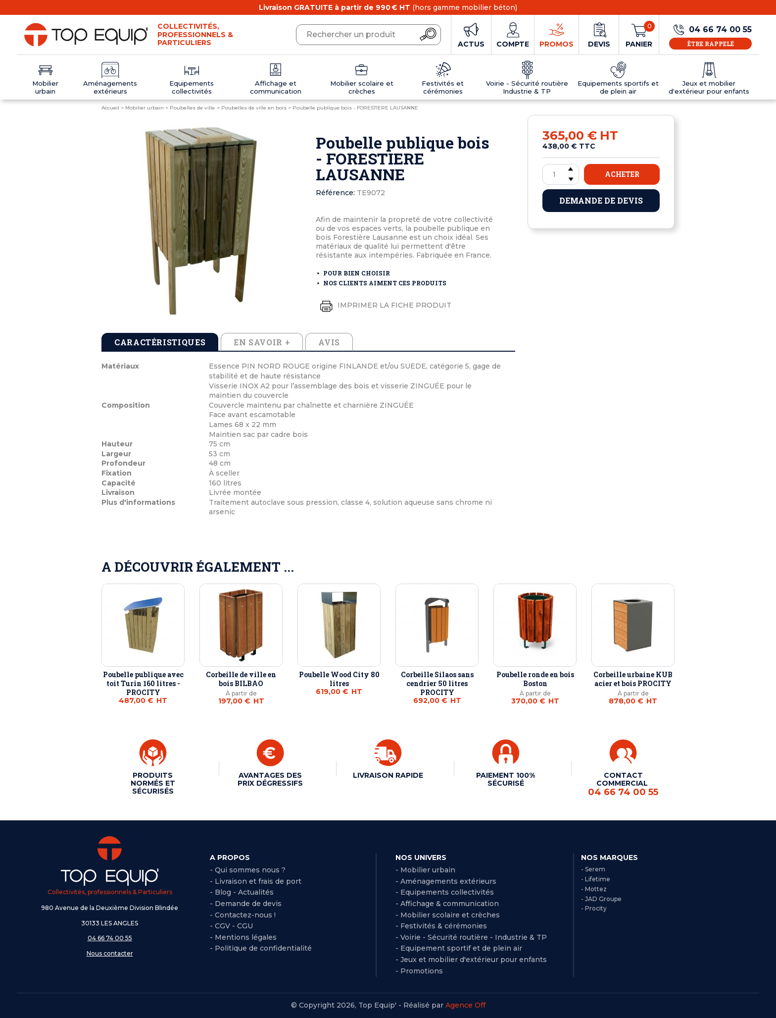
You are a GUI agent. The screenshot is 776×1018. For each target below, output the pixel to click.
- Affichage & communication (447, 903)
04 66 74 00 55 (110, 938)
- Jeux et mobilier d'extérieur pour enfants (471, 959)
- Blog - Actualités (242, 892)
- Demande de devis (246, 903)
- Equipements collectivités (444, 892)
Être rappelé (710, 44)
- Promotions (419, 970)
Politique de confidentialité (263, 948)
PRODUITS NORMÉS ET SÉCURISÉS (153, 783)
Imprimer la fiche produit (383, 306)
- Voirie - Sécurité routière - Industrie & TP (471, 937)
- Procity (594, 908)
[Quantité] (560, 174)
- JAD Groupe (601, 899)
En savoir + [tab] (262, 342)
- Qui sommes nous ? (248, 869)
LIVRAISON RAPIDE (388, 775)
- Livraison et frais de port (255, 881)
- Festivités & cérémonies (441, 925)
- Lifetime (595, 879)
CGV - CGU (234, 925)
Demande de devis (601, 200)
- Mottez (594, 889)
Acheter (622, 174)
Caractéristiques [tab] (159, 342)
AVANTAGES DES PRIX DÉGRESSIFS (270, 779)
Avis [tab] (329, 342)
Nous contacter (110, 953)
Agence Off (465, 1005)
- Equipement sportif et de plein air (458, 948)
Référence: (335, 192)
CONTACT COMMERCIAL (623, 784)
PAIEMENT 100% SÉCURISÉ (505, 779)
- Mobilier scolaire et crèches (447, 915)
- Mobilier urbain (425, 869)
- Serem (593, 869)
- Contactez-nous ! (243, 915)
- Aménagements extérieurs (445, 881)
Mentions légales (246, 937)
